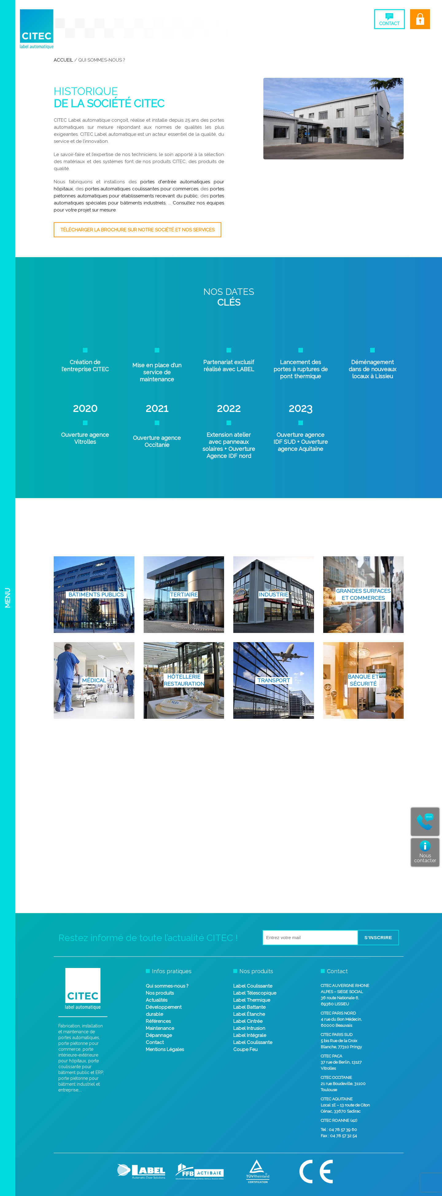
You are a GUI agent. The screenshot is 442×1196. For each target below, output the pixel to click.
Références (158, 1021)
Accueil (63, 60)
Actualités (156, 1000)
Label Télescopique (254, 993)
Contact (155, 1042)
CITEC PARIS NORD (338, 1013)
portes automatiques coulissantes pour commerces (141, 189)
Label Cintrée (247, 1021)
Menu (7, 598)
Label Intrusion (249, 1028)
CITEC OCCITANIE (336, 1077)
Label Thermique (251, 1000)
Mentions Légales (165, 1049)
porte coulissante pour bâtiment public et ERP (80, 1066)
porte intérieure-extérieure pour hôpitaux (78, 1055)
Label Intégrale (249, 1035)
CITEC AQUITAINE (337, 1099)
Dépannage (159, 1035)
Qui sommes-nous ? (167, 986)
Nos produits (160, 993)
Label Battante (249, 1007)
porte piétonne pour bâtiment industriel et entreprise (79, 1084)
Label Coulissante (252, 986)
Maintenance (160, 1028)
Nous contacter (425, 858)
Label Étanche (249, 1014)
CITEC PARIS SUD (337, 1034)
